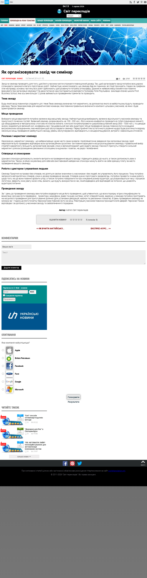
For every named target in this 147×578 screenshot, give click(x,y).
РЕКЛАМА (106, 20)
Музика (57, 25)
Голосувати (73, 397)
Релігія (102, 25)
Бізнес (5, 25)
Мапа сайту (96, 20)
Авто (2, 25)
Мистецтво (29, 25)
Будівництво (117, 25)
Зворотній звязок (81, 20)
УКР (6, 2)
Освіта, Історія (73, 25)
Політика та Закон (82, 25)
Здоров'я (18, 25)
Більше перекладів (45, 20)
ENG (11, 2)
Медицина (51, 25)
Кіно (34, 25)
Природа (90, 25)
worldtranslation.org (116, 470)
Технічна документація (128, 25)
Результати (73, 401)
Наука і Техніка (65, 25)
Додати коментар (11, 268)
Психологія (96, 25)
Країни (111, 25)
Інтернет (23, 25)
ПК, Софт (39, 25)
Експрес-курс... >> (101, 228)
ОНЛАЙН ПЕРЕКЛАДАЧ (63, 20)
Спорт (107, 25)
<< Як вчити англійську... (50, 228)
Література (45, 25)
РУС (2, 2)
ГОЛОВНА (4, 20)
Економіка (11, 25)
